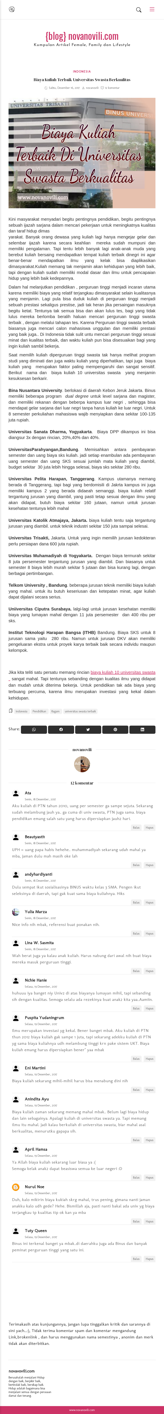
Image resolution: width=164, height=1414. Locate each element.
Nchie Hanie (36, 980)
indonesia (82, 71)
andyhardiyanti (38, 874)
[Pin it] (115, 730)
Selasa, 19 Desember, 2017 (41, 986)
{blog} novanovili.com (82, 35)
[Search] (139, 10)
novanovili (82, 749)
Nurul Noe (34, 1186)
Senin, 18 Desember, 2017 (40, 799)
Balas (136, 827)
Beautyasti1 (35, 836)
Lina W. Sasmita (39, 942)
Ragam (55, 711)
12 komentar (112, 88)
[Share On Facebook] (61, 730)
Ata (28, 792)
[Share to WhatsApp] (34, 730)
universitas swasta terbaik (80, 711)
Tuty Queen (36, 1230)
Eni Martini (35, 1067)
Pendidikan (40, 711)
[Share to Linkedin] (142, 730)
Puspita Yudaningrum (44, 1017)
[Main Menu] (150, 9)
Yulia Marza (36, 911)
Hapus (149, 827)
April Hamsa (36, 1149)
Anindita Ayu (37, 1098)
